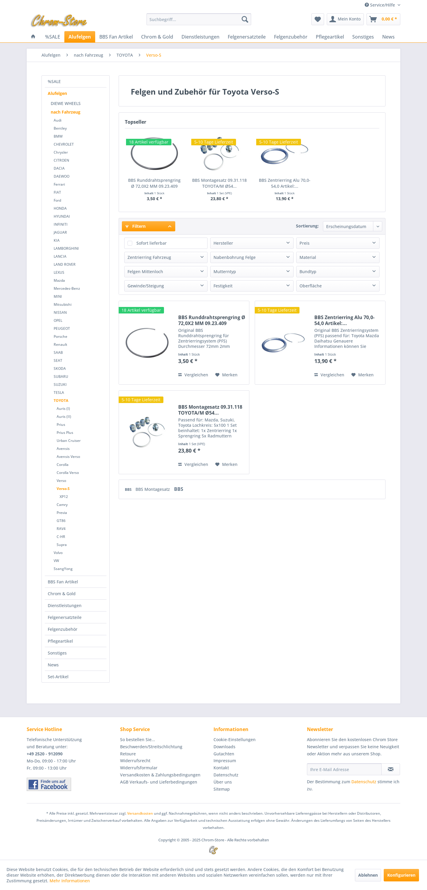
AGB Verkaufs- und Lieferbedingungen (158, 782)
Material (307, 257)
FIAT (57, 192)
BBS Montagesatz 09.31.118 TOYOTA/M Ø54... (219, 183)
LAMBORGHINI (66, 248)
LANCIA (60, 256)
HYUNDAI (62, 216)
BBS (129, 489)
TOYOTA (61, 400)
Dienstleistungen (65, 605)
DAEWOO (61, 176)
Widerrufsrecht (135, 760)
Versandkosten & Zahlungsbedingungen (160, 775)
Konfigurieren (401, 875)
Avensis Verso (68, 456)
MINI (58, 296)
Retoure (128, 754)
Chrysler (61, 152)
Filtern (135, 226)
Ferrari (59, 184)
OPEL (58, 320)
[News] (388, 36)
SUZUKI (60, 384)
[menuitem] (198, 19)
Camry (62, 504)
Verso (61, 480)
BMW (58, 136)
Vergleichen (193, 375)
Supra (62, 544)
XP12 (64, 496)
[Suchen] (245, 19)
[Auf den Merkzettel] (226, 374)
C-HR (61, 536)
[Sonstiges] (363, 36)
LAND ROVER (65, 264)
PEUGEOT (62, 328)
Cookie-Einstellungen (235, 739)
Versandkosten (140, 813)
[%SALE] (52, 36)
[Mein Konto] (345, 19)
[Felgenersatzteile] (247, 36)
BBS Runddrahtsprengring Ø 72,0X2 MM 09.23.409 (154, 183)
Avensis (63, 448)
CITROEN (61, 160)
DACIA (59, 168)
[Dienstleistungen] (200, 36)
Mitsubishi (62, 304)
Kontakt (221, 767)
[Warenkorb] (383, 19)
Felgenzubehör (62, 629)
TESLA (59, 392)
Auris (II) (64, 416)
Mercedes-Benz (67, 288)
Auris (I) (63, 408)
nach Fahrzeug (65, 112)
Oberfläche (310, 286)
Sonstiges (57, 653)
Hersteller (223, 243)
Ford (57, 200)
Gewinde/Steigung (146, 286)
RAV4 (61, 528)
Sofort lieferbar (151, 243)
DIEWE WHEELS (66, 103)
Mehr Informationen (70, 880)
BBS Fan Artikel (63, 582)
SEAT (58, 360)
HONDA (60, 208)
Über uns (223, 782)
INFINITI (61, 224)
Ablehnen (368, 875)
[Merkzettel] (317, 19)
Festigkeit (223, 286)
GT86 (61, 520)
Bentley (60, 128)
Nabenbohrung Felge (235, 257)
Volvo (58, 552)
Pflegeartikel (60, 641)
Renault (60, 344)
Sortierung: (307, 226)
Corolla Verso (68, 472)
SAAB (58, 352)
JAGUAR (60, 232)
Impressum (225, 760)
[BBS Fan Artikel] (116, 36)
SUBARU (61, 376)
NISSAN (60, 312)
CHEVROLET (64, 144)
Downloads (224, 746)
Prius (61, 424)
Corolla (62, 464)
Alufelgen (57, 93)
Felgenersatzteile (65, 617)
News (53, 665)
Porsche (60, 336)
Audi (57, 120)
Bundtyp (307, 271)
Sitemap (222, 789)
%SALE (54, 81)
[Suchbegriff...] (198, 19)
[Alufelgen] (79, 36)
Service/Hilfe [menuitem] (380, 5)
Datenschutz (226, 775)
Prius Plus (65, 432)
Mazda (59, 280)
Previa (62, 512)
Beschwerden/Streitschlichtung (151, 746)
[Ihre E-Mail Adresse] (344, 769)
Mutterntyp (225, 271)
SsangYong (63, 568)
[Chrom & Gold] (157, 36)
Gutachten (224, 754)
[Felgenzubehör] (291, 36)
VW (56, 560)
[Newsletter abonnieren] (390, 769)
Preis (304, 243)
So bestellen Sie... (137, 739)
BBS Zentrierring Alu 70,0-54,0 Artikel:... (284, 183)
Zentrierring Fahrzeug (149, 257)
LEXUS (59, 272)
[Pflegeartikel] (330, 36)
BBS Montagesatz (153, 489)
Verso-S (63, 488)
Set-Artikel (58, 676)
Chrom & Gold (62, 593)
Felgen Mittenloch (145, 271)
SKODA (60, 368)
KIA (57, 240)
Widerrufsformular (138, 767)
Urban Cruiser (69, 440)
